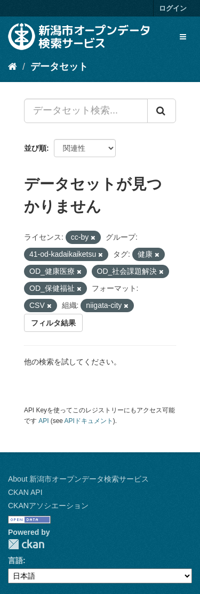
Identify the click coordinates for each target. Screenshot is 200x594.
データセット (59, 66)
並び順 (35, 148)
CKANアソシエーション (48, 505)
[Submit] (161, 111)
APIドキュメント (89, 421)
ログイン (173, 8)
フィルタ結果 (53, 323)
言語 (15, 560)
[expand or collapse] (183, 36)
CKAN (26, 544)
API (43, 421)
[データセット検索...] (86, 111)
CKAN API (25, 492)
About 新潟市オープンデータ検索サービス (78, 479)
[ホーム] (12, 66)
